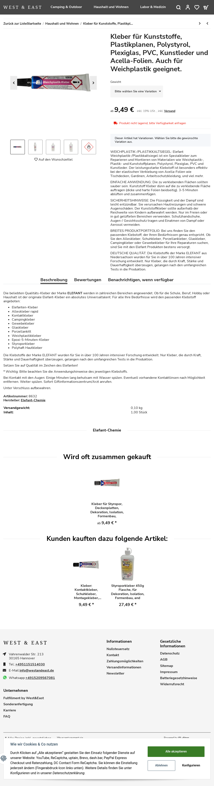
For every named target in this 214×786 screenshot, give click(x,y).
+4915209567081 (40, 678)
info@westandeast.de (37, 671)
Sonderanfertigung (18, 704)
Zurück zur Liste (15, 24)
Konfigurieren (191, 765)
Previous (13, 83)
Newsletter (115, 674)
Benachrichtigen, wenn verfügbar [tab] (141, 280)
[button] (187, 7)
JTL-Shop (183, 737)
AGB (163, 660)
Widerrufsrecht (172, 684)
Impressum (169, 672)
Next (93, 83)
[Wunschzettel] (196, 7)
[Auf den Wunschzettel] (53, 160)
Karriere (9, 710)
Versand (169, 111)
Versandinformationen (124, 667)
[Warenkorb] (206, 7)
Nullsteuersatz (118, 649)
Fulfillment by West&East (23, 698)
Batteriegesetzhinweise (178, 678)
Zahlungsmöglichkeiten (125, 661)
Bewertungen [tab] (87, 280)
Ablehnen (161, 765)
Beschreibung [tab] (53, 280)
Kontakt (113, 655)
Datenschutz (170, 654)
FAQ (6, 717)
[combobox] (136, 91)
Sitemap (166, 666)
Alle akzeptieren (176, 751)
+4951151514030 (30, 664)
